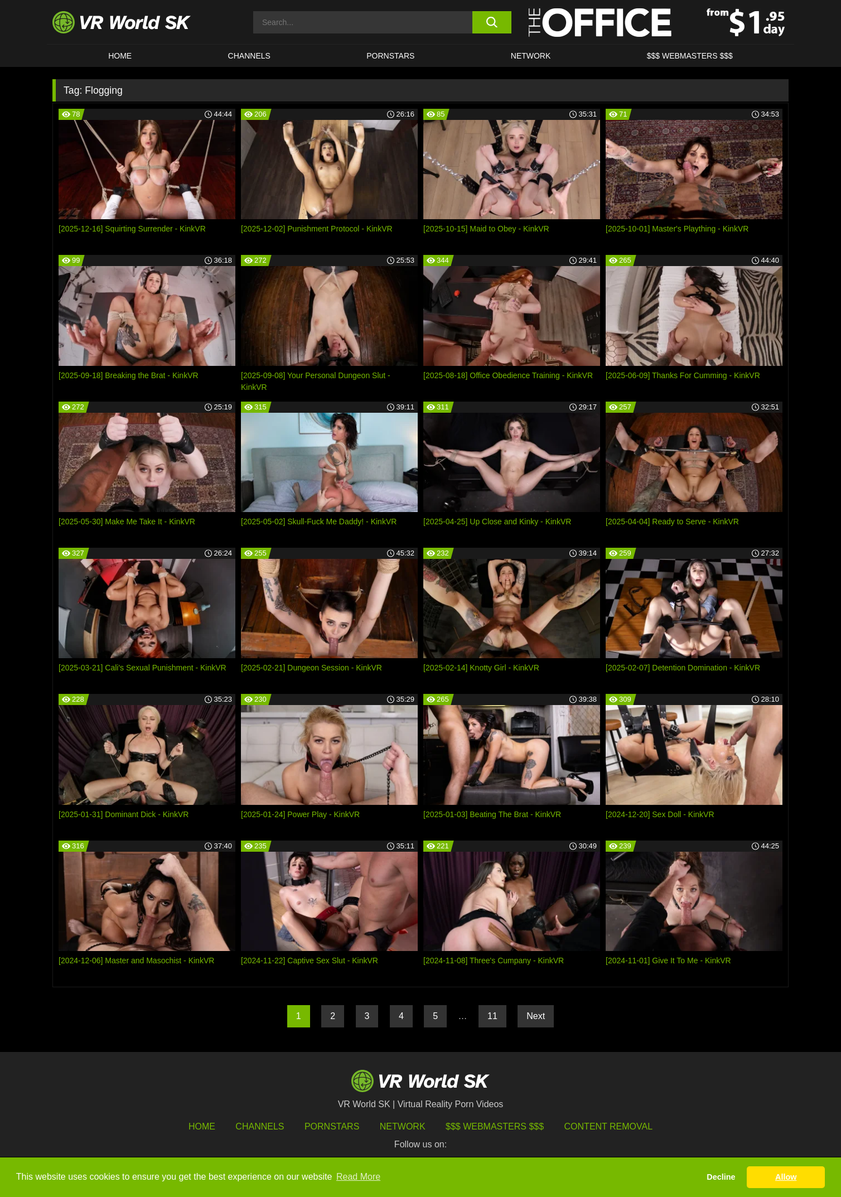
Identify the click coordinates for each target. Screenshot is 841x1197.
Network (531, 55)
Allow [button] (785, 1176)
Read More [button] (358, 1176)
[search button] (491, 22)
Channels (249, 55)
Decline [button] (721, 1176)
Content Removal (608, 1126)
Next (535, 1016)
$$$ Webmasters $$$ (495, 1126)
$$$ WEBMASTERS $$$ (690, 55)
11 (492, 1016)
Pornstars (390, 55)
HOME (120, 55)
